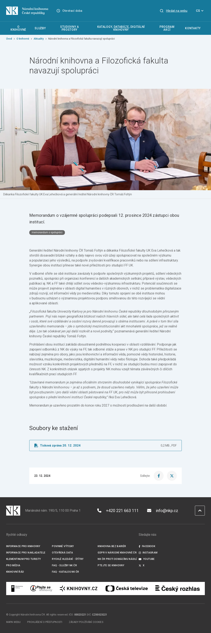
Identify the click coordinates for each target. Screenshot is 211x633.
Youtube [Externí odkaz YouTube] (147, 559)
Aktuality (39, 38)
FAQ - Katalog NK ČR (65, 571)
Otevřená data (62, 552)
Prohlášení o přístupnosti (44, 622)
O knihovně (22, 38)
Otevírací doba (72, 11)
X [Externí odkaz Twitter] (142, 565)
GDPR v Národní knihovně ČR (117, 552)
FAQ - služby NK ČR (64, 565)
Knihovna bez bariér (112, 546)
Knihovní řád (15, 571)
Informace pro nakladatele (25, 552)
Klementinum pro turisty (23, 559)
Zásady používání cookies (86, 622)
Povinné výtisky (63, 546)
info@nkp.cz (162, 510)
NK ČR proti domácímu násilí (117, 559)
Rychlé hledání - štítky (68, 559)
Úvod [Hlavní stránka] (9, 38)
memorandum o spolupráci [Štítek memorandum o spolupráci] (47, 232)
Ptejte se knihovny (111, 565)
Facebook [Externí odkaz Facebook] (147, 546)
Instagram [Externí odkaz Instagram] (148, 552)
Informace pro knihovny (23, 546)
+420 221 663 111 (118, 510)
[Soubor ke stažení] (105, 445)
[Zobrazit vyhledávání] (173, 10)
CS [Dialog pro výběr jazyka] (200, 10)
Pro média (13, 565)
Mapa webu (13, 622)
